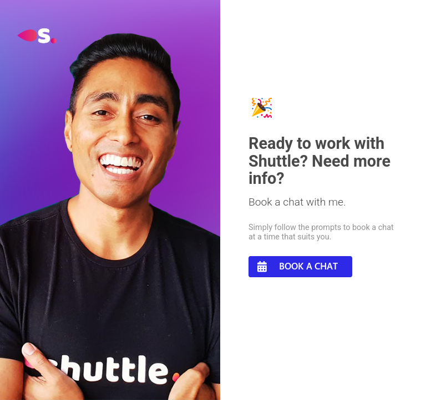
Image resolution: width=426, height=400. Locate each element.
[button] (300, 266)
